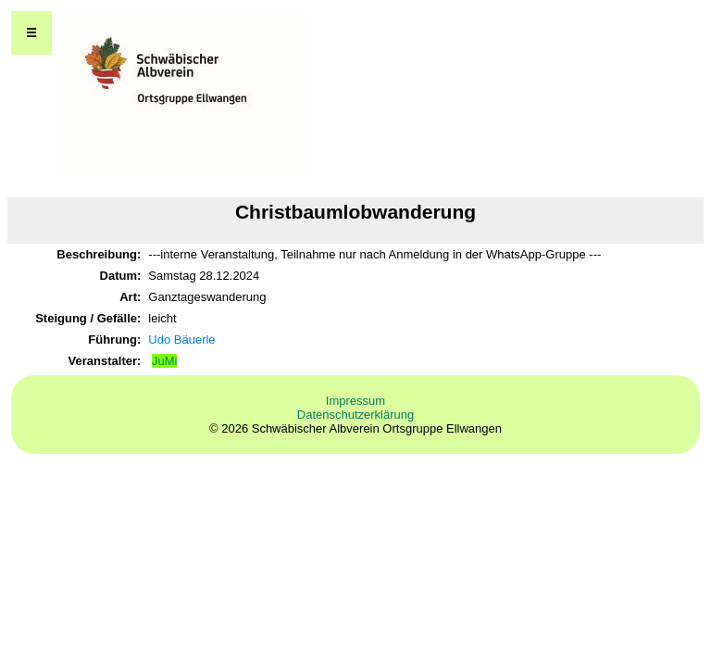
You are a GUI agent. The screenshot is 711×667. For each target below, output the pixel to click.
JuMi (164, 361)
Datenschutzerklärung (355, 415)
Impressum (355, 401)
